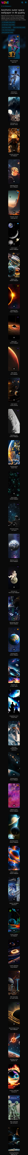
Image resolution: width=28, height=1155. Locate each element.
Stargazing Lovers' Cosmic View (14, 716)
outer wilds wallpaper (8, 25)
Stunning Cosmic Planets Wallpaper (14, 841)
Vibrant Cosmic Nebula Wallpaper (14, 810)
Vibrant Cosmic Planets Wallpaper (14, 872)
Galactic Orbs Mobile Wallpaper (14, 279)
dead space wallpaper (19, 27)
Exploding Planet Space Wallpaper (14, 186)
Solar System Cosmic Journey (14, 404)
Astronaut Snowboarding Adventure (14, 748)
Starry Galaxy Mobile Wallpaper (14, 498)
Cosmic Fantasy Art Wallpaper (14, 935)
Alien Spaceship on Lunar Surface (14, 997)
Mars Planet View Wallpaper (14, 373)
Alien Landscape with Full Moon (14, 1122)
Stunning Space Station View (14, 467)
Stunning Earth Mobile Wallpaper (14, 654)
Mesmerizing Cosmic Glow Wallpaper (14, 1028)
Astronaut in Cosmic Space (14, 92)
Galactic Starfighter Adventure (14, 904)
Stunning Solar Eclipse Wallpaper (14, 311)
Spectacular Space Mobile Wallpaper (14, 623)
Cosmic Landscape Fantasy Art (14, 1091)
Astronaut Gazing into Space (14, 529)
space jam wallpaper (7, 32)
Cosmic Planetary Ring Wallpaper (14, 966)
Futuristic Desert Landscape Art (14, 217)
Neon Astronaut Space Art (14, 61)
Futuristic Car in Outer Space (14, 685)
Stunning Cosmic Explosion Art (14, 1060)
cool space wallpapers (8, 30)
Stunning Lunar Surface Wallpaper (14, 435)
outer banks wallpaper (8, 22)
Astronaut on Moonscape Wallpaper (14, 591)
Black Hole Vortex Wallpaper (14, 342)
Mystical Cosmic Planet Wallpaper (14, 560)
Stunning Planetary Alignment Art (14, 1153)
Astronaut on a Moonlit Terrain (14, 123)
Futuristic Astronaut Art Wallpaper (14, 155)
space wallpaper (6, 27)
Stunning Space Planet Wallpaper (14, 779)
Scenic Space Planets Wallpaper (14, 248)
